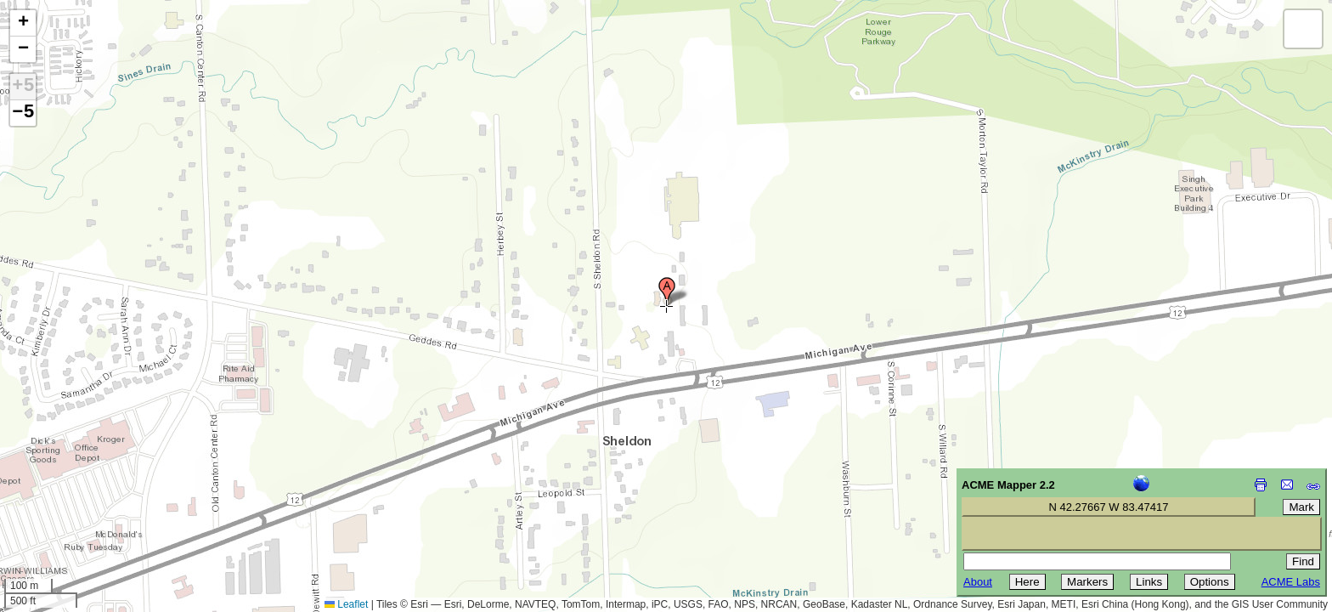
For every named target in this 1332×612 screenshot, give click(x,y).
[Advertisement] (90, 491)
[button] (666, 291)
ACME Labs (1290, 581)
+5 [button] (23, 86)
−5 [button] (23, 113)
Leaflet (346, 604)
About (977, 581)
